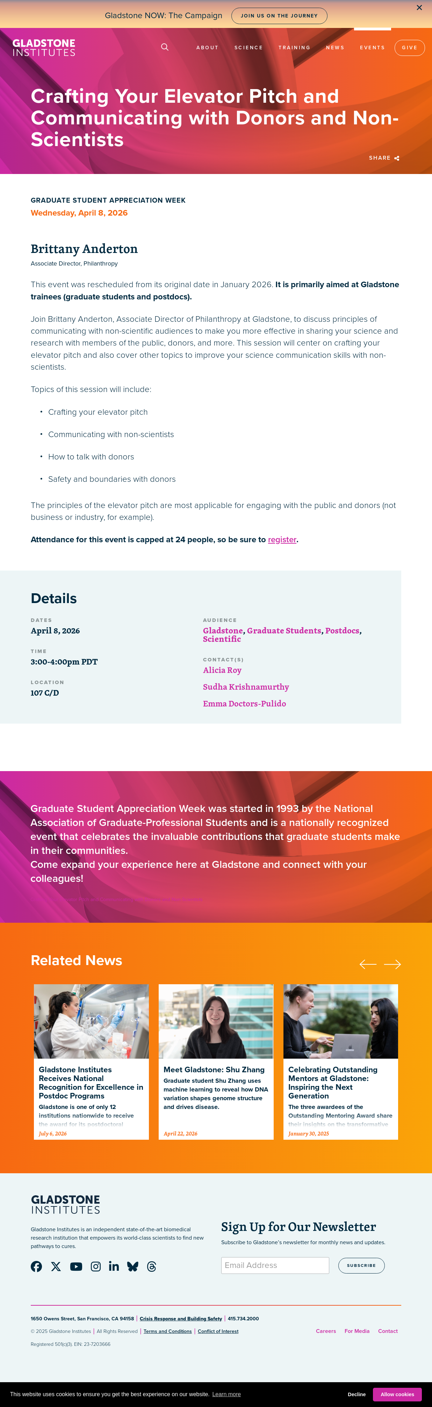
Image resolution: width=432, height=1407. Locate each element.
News (335, 48)
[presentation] (371, 963)
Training (295, 48)
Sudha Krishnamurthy (246, 687)
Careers (326, 1331)
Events (372, 48)
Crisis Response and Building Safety (181, 1319)
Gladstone (223, 630)
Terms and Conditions (168, 1331)
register (282, 540)
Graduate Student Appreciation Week (108, 200)
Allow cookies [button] (397, 1394)
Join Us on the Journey (279, 16)
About (207, 48)
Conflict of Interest (218, 1331)
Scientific (222, 639)
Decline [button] (357, 1394)
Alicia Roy (222, 670)
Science (249, 48)
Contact (388, 1331)
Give (410, 48)
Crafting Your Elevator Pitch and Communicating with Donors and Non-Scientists (116, 899)
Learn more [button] (226, 1394)
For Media (357, 1331)
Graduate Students (284, 630)
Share (385, 157)
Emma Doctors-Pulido (244, 703)
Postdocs (342, 630)
